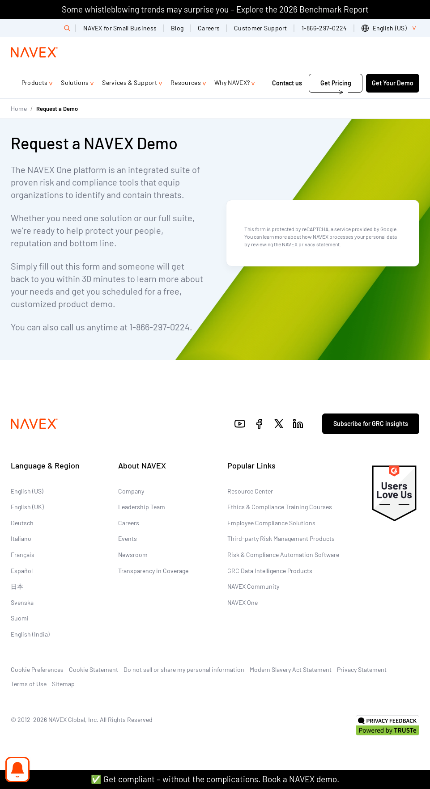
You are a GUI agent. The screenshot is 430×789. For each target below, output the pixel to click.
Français (22, 554)
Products (34, 82)
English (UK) (27, 507)
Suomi (20, 618)
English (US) (27, 491)
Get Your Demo (392, 83)
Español (22, 570)
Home (19, 108)
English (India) (30, 634)
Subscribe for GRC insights (370, 423)
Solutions (75, 82)
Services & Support (129, 82)
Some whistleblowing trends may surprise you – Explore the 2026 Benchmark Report (215, 9)
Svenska (22, 602)
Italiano (21, 538)
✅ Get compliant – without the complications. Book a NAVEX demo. (215, 779)
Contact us (287, 83)
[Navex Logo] (34, 52)
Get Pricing (335, 83)
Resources (185, 82)
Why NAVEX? (232, 82)
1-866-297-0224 (324, 28)
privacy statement (319, 244)
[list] (390, 28)
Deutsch (22, 523)
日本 (17, 586)
